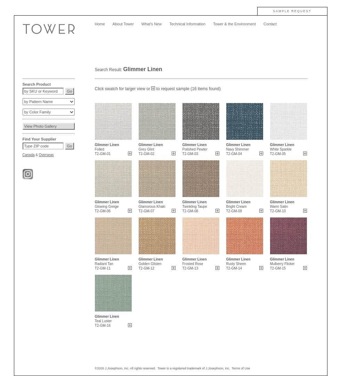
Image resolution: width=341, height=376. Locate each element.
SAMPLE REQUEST (292, 11)
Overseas (46, 155)
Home (100, 24)
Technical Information (187, 24)
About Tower (123, 24)
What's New (151, 24)
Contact (270, 24)
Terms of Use (241, 368)
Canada (29, 155)
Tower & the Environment (234, 24)
